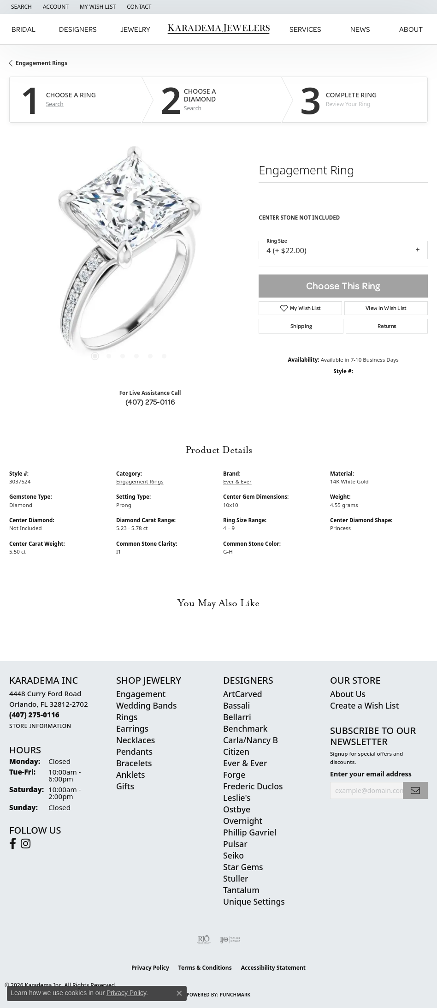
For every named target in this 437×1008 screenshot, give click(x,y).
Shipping (301, 326)
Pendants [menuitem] (134, 751)
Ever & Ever (237, 481)
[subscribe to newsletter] (415, 790)
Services (305, 29)
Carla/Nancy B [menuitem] (250, 740)
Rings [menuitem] (126, 716)
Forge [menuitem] (234, 774)
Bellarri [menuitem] (237, 716)
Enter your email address (371, 773)
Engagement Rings (41, 63)
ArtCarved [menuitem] (242, 693)
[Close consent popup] (179, 993)
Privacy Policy (150, 968)
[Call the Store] (34, 714)
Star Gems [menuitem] (243, 866)
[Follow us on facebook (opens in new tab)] (12, 843)
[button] (20, 7)
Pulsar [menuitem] (235, 843)
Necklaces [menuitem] (135, 740)
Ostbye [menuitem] (236, 809)
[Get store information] (40, 726)
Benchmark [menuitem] (245, 728)
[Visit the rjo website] (204, 940)
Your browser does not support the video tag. (130, 257)
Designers (78, 29)
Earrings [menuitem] (132, 728)
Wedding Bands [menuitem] (146, 705)
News (360, 29)
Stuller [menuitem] (235, 878)
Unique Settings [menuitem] (254, 901)
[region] (129, 257)
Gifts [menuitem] (125, 786)
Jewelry (135, 29)
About (411, 29)
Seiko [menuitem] (233, 855)
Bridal (23, 29)
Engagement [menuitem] (140, 693)
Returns (387, 326)
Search (55, 104)
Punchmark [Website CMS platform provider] (235, 994)
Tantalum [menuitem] (241, 889)
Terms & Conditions (205, 968)
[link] (138, 7)
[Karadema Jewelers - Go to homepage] (219, 29)
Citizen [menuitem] (236, 751)
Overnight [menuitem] (242, 820)
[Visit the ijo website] (230, 940)
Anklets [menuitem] (130, 774)
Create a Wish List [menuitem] (364, 705)
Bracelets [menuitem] (134, 763)
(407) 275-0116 (150, 402)
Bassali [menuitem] (236, 705)
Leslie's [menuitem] (237, 797)
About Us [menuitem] (348, 693)
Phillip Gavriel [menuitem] (249, 832)
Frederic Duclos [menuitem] (253, 786)
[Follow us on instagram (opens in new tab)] (25, 843)
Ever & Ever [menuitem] (245, 763)
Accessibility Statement (273, 968)
